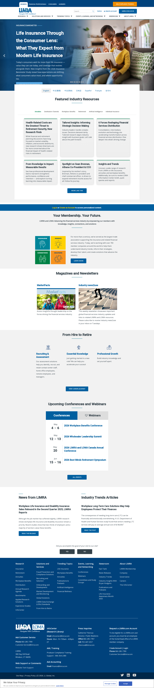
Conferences (83, 572)
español (88, 90)
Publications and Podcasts (105, 588)
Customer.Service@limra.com (27, 645)
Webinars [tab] (93, 415)
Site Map (19, 675)
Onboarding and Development (43, 586)
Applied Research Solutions (22, 600)
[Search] (93, 11)
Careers (123, 581)
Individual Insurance (112, 112)
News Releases (105, 573)
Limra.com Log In (128, 11)
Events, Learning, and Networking (86, 565)
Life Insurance (63, 569)
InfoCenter (20, 610)
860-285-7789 (26, 642)
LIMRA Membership (128, 569)
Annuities (38, 112)
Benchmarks (21, 595)
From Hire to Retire (44, 608)
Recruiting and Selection (42, 579)
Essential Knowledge (77, 354)
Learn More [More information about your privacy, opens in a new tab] (60, 686)
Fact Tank (103, 569)
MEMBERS (23, 4)
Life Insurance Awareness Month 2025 (106, 596)
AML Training (53, 648)
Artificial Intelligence (96, 112)
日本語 (78, 90)
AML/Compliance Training (125, 4)
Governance (124, 577)
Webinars (82, 576)
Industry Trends (105, 577)
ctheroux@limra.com (86, 645)
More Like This (77, 191)
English (46, 90)
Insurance (20, 569)
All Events (77, 477)
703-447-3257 (87, 642)
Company (123, 573)
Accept (125, 683)
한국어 (108, 90)
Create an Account (67, 208)
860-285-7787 (88, 639)
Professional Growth (107, 354)
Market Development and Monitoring (44, 592)
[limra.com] (27, 11)
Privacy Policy (30, 675)
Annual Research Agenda (22, 590)
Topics (99, 11)
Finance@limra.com (59, 666)
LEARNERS (62, 4)
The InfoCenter (126, 585)
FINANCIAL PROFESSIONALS (37, 4)
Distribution (20, 585)
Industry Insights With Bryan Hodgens (108, 582)
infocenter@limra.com (60, 636)
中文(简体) (68, 90)
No (85, 552)
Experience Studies (23, 606)
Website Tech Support (24, 667)
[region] (77, 683)
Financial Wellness (64, 591)
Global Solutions (43, 598)
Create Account (110, 11)
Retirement (82, 112)
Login (125, 648)
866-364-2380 (60, 656)
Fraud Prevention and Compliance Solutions (45, 573)
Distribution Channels (51, 112)
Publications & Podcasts (63, 582)
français (98, 90)
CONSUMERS (52, 4)
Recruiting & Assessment (42, 355)
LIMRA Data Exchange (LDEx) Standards (45, 603)
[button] (4, 55)
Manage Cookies (110, 683)
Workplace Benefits (68, 112)
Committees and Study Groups (87, 581)
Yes (67, 552)
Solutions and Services (42, 565)
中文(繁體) (57, 90)
